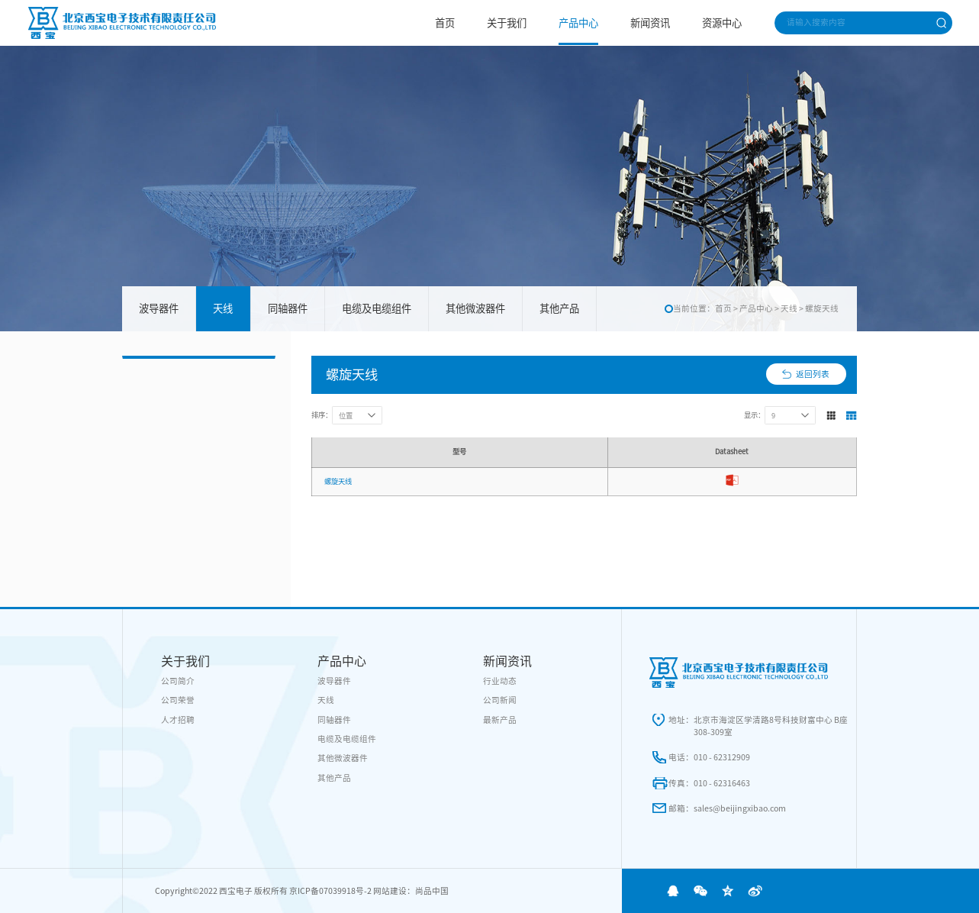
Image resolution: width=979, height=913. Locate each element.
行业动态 (500, 681)
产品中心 (578, 23)
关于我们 (507, 23)
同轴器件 (288, 308)
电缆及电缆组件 (376, 308)
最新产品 (500, 720)
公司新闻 (500, 700)
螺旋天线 (822, 308)
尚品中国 (432, 891)
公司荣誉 (178, 700)
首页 (445, 23)
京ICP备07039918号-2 (330, 891)
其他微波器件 (475, 308)
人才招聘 (178, 720)
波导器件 (159, 308)
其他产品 (559, 308)
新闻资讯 (650, 23)
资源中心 (722, 23)
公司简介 (178, 681)
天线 (223, 308)
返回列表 (812, 374)
